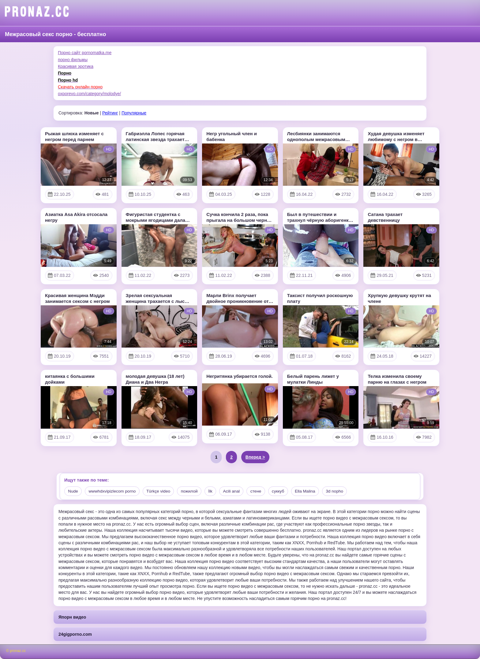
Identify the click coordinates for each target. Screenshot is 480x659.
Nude (73, 491)
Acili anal (236, 491)
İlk (215, 491)
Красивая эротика (75, 66)
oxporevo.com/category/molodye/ (89, 93)
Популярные (134, 112)
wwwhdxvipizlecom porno (113, 491)
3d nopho (343, 491)
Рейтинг (110, 112)
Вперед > (255, 457)
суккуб (285, 491)
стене (262, 491)
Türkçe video (161, 491)
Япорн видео (72, 617)
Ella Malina (312, 491)
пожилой (193, 491)
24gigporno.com (75, 634)
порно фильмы (73, 59)
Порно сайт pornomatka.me (84, 52)
